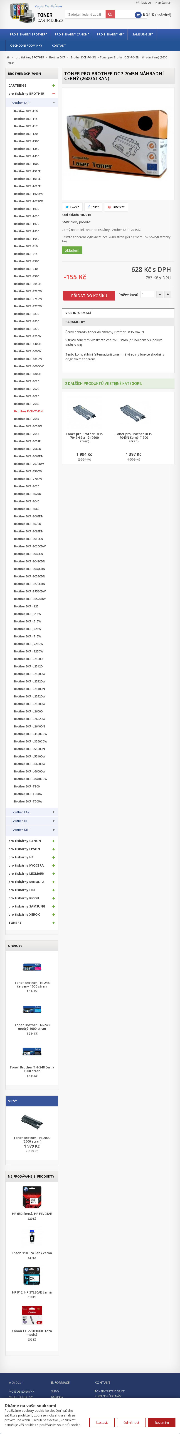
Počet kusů (128, 294)
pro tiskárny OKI (21, 890)
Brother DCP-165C (26, 216)
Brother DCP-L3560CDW (30, 741)
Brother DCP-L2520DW (29, 673)
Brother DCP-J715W (27, 636)
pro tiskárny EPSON (24, 849)
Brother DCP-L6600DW (29, 763)
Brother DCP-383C (26, 313)
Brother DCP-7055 (26, 418)
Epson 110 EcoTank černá (32, 1253)
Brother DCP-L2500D (28, 658)
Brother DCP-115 (25, 118)
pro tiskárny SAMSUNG (26, 906)
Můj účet (16, 1383)
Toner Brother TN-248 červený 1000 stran (31, 984)
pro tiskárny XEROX (24, 914)
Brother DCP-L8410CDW (30, 778)
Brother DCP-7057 (26, 433)
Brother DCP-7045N (28, 411)
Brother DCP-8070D (27, 523)
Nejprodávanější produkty (31, 1176)
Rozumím (162, 1422)
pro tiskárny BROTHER (27, 34)
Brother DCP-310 (25, 246)
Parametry (75, 322)
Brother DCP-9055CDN (29, 576)
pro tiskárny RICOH (23, 898)
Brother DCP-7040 (26, 403)
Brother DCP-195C (26, 238)
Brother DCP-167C (26, 223)
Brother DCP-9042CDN (29, 561)
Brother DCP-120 (25, 133)
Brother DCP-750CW (28, 471)
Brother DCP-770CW (28, 478)
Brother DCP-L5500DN (29, 748)
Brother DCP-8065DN (28, 516)
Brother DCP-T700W (28, 801)
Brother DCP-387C (26, 328)
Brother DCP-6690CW (29, 366)
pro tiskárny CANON (72, 34)
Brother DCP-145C (26, 156)
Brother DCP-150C (26, 163)
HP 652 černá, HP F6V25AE (32, 1214)
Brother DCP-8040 (26, 501)
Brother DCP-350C (26, 276)
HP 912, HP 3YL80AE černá (32, 1292)
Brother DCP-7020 (26, 388)
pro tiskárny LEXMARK (26, 873)
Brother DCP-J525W (27, 628)
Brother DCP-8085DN (28, 531)
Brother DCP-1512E (27, 178)
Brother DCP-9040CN (28, 553)
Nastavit (102, 1422)
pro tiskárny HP (112, 34)
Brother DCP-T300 (26, 786)
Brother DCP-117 (25, 126)
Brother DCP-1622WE (28, 193)
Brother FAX (21, 812)
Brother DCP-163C (26, 208)
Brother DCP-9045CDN (29, 568)
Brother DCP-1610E (27, 186)
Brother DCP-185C (26, 231)
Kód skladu (70, 215)
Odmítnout (131, 1422)
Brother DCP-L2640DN (29, 726)
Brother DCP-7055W (28, 426)
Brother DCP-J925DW (28, 651)
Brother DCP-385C (26, 321)
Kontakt (59, 45)
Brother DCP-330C (26, 261)
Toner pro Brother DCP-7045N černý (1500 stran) (133, 437)
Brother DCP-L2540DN (29, 688)
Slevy (12, 1101)
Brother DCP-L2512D (28, 666)
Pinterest (116, 207)
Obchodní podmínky (26, 45)
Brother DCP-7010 (26, 381)
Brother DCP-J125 (26, 606)
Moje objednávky (21, 1391)
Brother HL (20, 821)
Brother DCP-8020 (26, 486)
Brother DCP (21, 102)
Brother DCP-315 (25, 253)
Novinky (15, 946)
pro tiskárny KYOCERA (26, 865)
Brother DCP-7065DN (28, 456)
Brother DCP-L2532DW (29, 681)
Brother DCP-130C (26, 141)
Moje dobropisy (21, 1397)
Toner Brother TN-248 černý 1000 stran (32, 1069)
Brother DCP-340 (25, 268)
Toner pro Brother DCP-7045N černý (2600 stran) (84, 437)
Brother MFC (21, 830)
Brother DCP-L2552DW (29, 696)
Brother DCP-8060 (26, 508)
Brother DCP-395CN (28, 336)
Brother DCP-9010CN (28, 538)
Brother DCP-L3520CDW (30, 733)
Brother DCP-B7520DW (30, 591)
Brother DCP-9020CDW (30, 546)
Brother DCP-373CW (28, 291)
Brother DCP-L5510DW (29, 756)
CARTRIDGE (17, 85)
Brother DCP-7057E (27, 441)
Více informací (78, 313)
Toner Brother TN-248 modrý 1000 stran (31, 1026)
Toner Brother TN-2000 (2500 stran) (31, 1139)
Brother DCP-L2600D (28, 711)
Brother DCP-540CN (28, 343)
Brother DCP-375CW (28, 298)
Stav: (66, 222)
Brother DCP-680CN (28, 373)
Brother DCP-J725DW (28, 643)
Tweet (72, 207)
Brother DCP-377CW (28, 306)
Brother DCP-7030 (26, 396)
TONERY (14, 922)
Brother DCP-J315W (27, 613)
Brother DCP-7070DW (29, 463)
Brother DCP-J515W (27, 621)
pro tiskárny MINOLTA (26, 881)
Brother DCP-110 (25, 111)
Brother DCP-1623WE (28, 201)
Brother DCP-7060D (27, 448)
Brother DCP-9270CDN (29, 583)
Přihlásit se (143, 3)
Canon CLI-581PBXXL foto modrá (32, 1332)
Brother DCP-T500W (28, 793)
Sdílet (93, 207)
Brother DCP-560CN (28, 351)
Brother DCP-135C (26, 148)
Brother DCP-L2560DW (29, 703)
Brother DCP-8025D (27, 493)
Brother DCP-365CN (28, 283)
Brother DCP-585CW (28, 358)
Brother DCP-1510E (27, 171)
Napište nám (163, 3)
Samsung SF (145, 34)
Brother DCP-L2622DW (29, 718)
